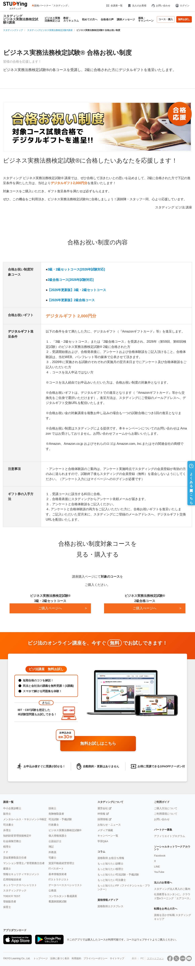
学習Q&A (103, 841)
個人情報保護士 (58, 835)
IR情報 (101, 813)
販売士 (7, 813)
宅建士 (52, 857)
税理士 (7, 846)
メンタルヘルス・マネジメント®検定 (25, 819)
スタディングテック (14, 890)
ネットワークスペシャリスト (20, 885)
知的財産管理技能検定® (17, 835)
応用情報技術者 (12, 879)
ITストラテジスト (59, 879)
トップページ (40, 958)
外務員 (52, 852)
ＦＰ (5, 852)
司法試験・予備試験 (60, 819)
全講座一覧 (114, 6)
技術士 (52, 808)
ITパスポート (56, 868)
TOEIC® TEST (11, 896)
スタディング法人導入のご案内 (172, 888)
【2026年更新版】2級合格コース (71, 300)
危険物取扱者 (56, 813)
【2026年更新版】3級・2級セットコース (77, 290)
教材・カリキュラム (71, 19)
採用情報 (103, 819)
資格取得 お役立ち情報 (111, 857)
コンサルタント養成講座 (63, 896)
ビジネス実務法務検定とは (52, 19)
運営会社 (103, 808)
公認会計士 (55, 841)
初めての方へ (90, 19)
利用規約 (76, 958)
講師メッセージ (126, 19)
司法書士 (8, 824)
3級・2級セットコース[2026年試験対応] (76, 269)
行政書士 (54, 824)
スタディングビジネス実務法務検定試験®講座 (20, 19)
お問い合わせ (160, 6)
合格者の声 (107, 19)
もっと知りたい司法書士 (112, 879)
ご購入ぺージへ (144, 608)
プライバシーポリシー (95, 958)
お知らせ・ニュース (109, 824)
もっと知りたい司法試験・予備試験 (118, 874)
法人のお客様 (136, 6)
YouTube (159, 871)
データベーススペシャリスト (65, 885)
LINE (157, 866)
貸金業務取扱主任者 (14, 857)
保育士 (7, 907)
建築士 (7, 868)
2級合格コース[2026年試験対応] (71, 279)
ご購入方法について (165, 808)
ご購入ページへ (50, 608)
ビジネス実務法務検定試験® (65, 830)
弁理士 (7, 830)
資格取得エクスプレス (110, 906)
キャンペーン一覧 (108, 835)
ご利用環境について (165, 813)
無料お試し (184, 19)
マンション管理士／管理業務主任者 (24, 863)
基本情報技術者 (58, 874)
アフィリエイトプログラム (169, 836)
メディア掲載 (105, 830)
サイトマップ (117, 958)
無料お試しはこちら (106, 743)
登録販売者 (9, 901)
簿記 (51, 846)
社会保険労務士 (12, 841)
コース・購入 (166, 19)
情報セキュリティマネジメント (21, 874)
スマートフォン (155, 958)
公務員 (52, 890)
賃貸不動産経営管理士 (61, 863)
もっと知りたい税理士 (110, 868)
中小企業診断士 (12, 808)
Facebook (159, 855)
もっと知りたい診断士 (110, 863)
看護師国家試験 (58, 901)
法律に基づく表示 (59, 958)
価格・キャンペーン (146, 19)
